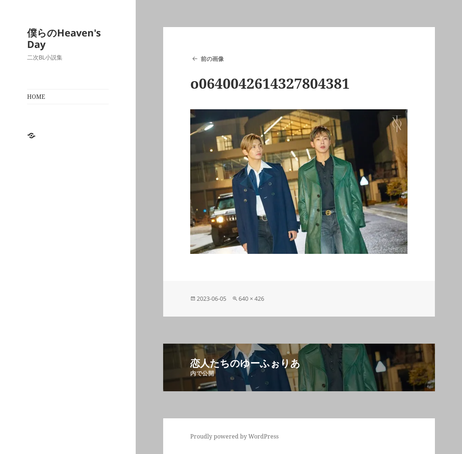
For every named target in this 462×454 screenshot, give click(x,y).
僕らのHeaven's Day (64, 38)
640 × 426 (251, 299)
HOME (36, 97)
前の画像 (212, 59)
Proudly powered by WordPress (234, 436)
